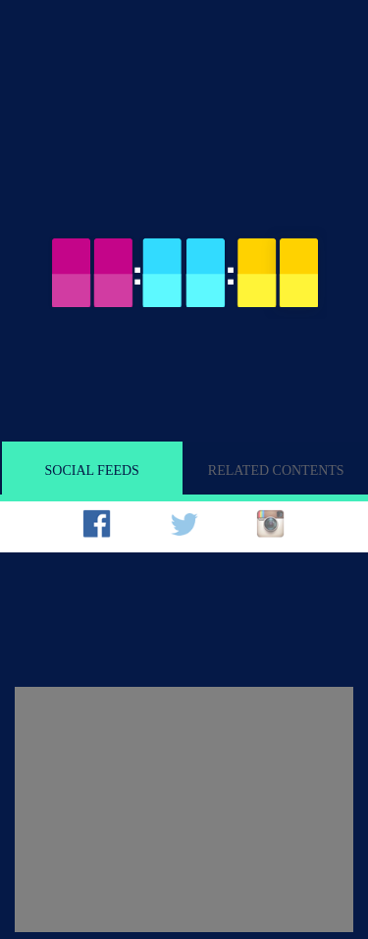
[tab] (101, 530)
